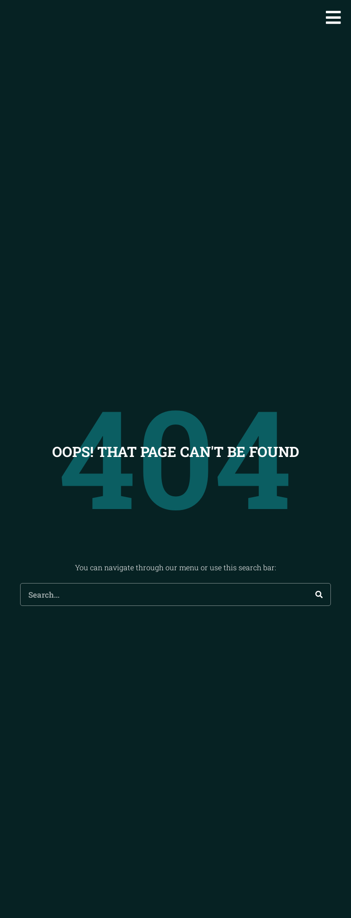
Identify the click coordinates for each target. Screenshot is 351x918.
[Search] (319, 608)
